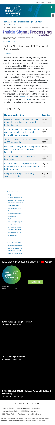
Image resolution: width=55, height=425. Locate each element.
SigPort (10, 219)
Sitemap (11, 408)
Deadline (46, 115)
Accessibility (36, 408)
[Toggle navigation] (53, 15)
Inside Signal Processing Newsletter (26, 22)
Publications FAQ (13, 216)
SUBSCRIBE (35, 282)
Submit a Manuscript (14, 230)
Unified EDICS (12, 235)
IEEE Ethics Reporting (28, 411)
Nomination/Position (14, 115)
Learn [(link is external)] (26, 99)
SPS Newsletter (12, 224)
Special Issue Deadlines (15, 248)
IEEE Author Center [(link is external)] (14, 251)
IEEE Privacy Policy (8, 414)
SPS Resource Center (14, 227)
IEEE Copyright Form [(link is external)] (15, 253)
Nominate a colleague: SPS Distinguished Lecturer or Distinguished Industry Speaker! (22, 149)
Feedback (21, 414)
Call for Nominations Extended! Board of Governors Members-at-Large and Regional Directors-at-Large (21, 132)
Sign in (50, 2)
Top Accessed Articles (14, 232)
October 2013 (11, 24)
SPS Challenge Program (15, 221)
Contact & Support (23, 408)
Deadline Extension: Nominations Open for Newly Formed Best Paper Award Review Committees (21, 122)
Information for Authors (15, 203)
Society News (7, 53)
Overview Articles (13, 205)
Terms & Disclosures (34, 414)
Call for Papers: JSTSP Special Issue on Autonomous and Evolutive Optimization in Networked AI (21, 166)
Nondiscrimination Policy (10, 411)
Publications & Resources (15, 192)
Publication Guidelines (15, 213)
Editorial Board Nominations (16, 200)
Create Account (39, 2)
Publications (12, 211)
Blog (9, 195)
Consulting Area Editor (15, 197)
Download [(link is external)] (24, 96)
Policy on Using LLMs (14, 208)
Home (6, 22)
